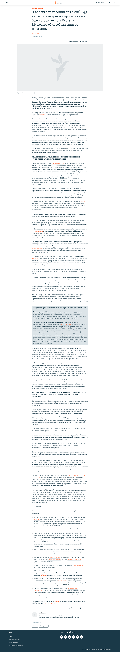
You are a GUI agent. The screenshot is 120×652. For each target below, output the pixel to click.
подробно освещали (74, 559)
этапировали (51, 585)
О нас (10, 636)
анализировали (54, 557)
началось (42, 115)
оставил (59, 265)
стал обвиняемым (58, 163)
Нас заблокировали (14, 639)
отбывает (43, 575)
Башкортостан (37, 8)
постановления (66, 324)
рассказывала (38, 231)
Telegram (57, 601)
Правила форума (13, 642)
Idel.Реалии (35, 33)
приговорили (79, 176)
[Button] (73, 41)
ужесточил (62, 581)
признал (37, 519)
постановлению (37, 248)
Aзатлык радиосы (101, 2)
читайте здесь (49, 603)
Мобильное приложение (16, 645)
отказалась (35, 258)
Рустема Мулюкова (54, 559)
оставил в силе (63, 511)
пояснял (83, 201)
